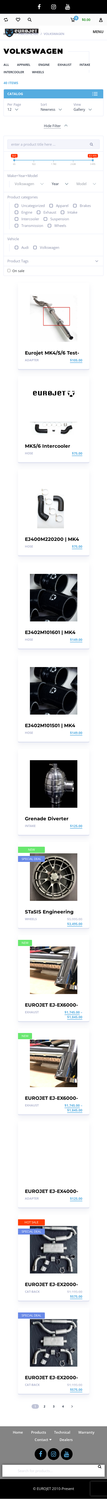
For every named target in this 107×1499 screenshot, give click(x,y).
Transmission (32, 225)
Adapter (32, 360)
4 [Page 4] (63, 1406)
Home (8, 34)
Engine (44, 64)
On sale (18, 271)
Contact (41, 1439)
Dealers (66, 1439)
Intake (84, 64)
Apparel (23, 64)
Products (38, 1432)
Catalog (15, 93)
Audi (25, 247)
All (6, 64)
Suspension (59, 218)
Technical (62, 1432)
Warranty (86, 1432)
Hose (29, 453)
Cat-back (32, 1291)
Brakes (85, 205)
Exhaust (64, 64)
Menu (98, 31)
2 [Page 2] (44, 1406)
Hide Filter (52, 125)
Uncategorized (33, 205)
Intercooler (14, 72)
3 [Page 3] (54, 1406)
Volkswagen (49, 247)
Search (101, 1471)
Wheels (38, 72)
